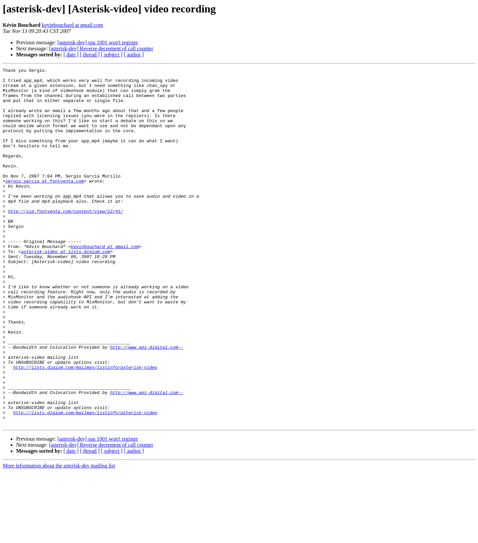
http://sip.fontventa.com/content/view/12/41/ (65, 240)
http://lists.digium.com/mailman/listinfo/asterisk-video (85, 428)
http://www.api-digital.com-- (146, 403)
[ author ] (134, 54)
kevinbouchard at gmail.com (72, 25)
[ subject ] (112, 54)
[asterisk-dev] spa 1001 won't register (97, 42)
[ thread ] (90, 54)
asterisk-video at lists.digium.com (65, 289)
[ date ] (71, 54)
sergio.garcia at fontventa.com (44, 204)
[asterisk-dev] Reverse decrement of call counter (101, 48)
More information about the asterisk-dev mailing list (59, 537)
